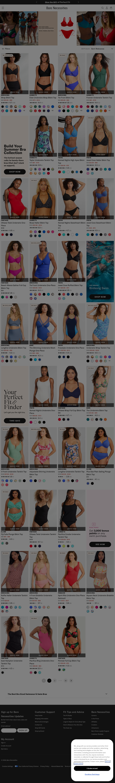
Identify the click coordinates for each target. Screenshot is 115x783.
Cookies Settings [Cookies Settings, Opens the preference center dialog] (92, 774)
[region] (92, 760)
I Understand (92, 768)
